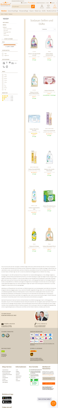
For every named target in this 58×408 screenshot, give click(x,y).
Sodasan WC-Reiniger (34, 246)
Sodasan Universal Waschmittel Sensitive (34, 92)
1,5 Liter (34, 51)
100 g (5, 82)
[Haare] (31, 10)
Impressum (18, 380)
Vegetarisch (6, 55)
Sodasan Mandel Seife (49, 90)
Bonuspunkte (5, 380)
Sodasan (5, 27)
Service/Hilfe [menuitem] (24, 2)
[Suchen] (33, 6)
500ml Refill (50, 128)
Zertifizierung (5, 59)
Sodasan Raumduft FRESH (34, 169)
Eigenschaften (5, 50)
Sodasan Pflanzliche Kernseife (34, 129)
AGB (17, 379)
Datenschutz (18, 377)
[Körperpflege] (24, 10)
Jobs (17, 369)
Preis (3, 42)
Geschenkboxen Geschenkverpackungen (6, 370)
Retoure (4, 376)
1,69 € (8, 46)
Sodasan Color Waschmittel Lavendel (34, 54)
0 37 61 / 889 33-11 (32, 2)
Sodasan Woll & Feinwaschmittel (49, 54)
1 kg (5, 89)
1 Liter (35, 205)
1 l (4, 84)
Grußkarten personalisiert (7, 374)
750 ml (5, 80)
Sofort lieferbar (8, 39)
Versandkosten (5, 377)
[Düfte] (43, 10)
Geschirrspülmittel (7, 28)
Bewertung (5, 92)
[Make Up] (37, 10)
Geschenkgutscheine (6, 372)
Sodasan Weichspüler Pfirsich (49, 246)
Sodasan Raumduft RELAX (49, 130)
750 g (5, 74)
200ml (46, 128)
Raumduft (6, 30)
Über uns (17, 374)
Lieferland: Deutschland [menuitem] (40, 2)
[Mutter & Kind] (51, 10)
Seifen (5, 33)
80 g (5, 86)
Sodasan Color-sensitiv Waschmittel (49, 170)
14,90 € (12, 46)
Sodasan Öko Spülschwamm (49, 206)
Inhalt (3, 71)
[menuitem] (42, 6)
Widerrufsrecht (18, 376)
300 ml (5, 87)
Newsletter (18, 372)
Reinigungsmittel (7, 32)
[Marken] (4, 10)
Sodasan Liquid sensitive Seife (34, 208)
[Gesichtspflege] (13, 10)
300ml (5, 76)
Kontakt (4, 379)
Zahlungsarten (5, 382)
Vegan (5, 53)
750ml (49, 51)
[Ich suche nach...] (23, 6)
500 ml (5, 78)
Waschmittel (6, 35)
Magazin (17, 371)
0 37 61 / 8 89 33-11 (40, 323)
